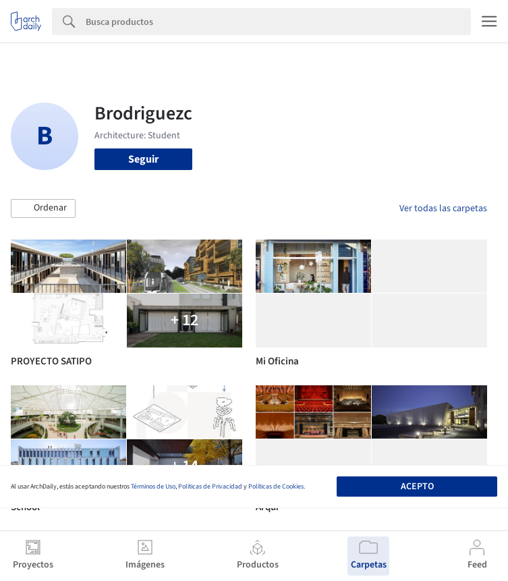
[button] (43, 208)
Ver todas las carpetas (443, 208)
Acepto (417, 486)
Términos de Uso (153, 486)
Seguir (143, 159)
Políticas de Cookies (276, 486)
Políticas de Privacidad (210, 486)
